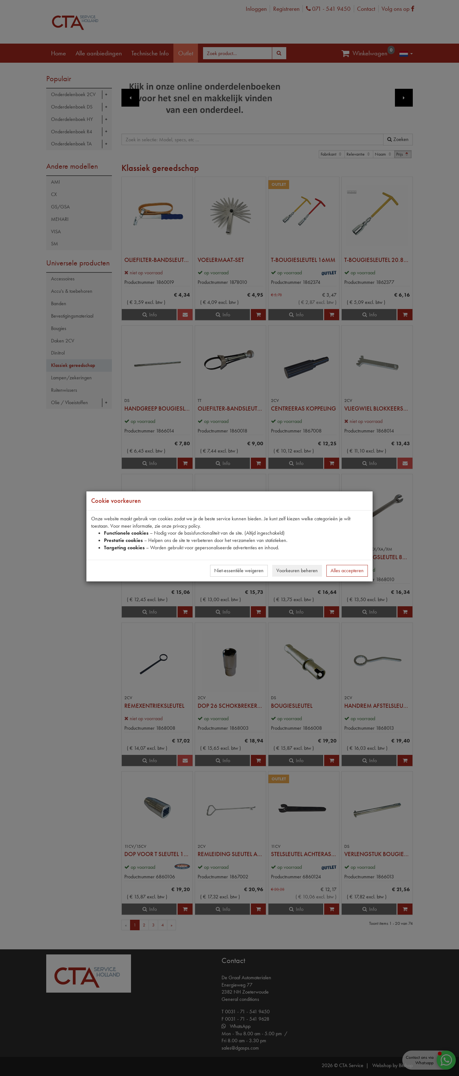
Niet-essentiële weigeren (239, 570)
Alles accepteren (347, 570)
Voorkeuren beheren (297, 570)
